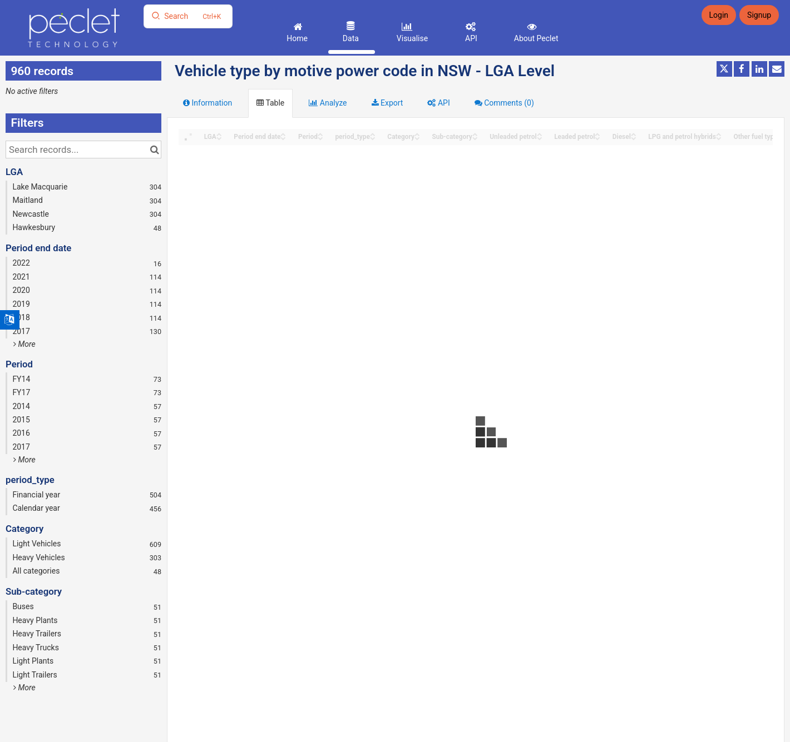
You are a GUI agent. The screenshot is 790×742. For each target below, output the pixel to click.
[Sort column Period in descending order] (320, 138)
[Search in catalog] (154, 149)
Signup (759, 15)
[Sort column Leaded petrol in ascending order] (597, 134)
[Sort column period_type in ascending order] (373, 134)
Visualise (411, 38)
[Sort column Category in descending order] (417, 138)
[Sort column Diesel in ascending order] (633, 134)
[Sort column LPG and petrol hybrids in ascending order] (719, 134)
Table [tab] (270, 102)
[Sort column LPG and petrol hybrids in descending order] (719, 138)
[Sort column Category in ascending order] (417, 134)
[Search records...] (83, 149)
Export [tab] (387, 102)
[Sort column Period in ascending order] (320, 134)
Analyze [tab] (328, 102)
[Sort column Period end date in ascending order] (283, 134)
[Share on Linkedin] (759, 69)
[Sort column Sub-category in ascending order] (475, 134)
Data (349, 38)
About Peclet (535, 38)
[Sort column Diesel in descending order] (633, 138)
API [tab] (438, 102)
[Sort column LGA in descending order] (219, 138)
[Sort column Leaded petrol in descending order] (597, 138)
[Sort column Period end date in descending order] (283, 138)
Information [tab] (207, 102)
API (470, 38)
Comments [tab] (504, 102)
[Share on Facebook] (741, 69)
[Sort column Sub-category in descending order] (475, 138)
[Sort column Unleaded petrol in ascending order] (539, 134)
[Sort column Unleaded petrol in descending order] (539, 138)
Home (296, 38)
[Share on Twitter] (724, 69)
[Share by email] (776, 69)
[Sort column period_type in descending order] (373, 138)
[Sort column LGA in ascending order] (219, 134)
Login (719, 15)
